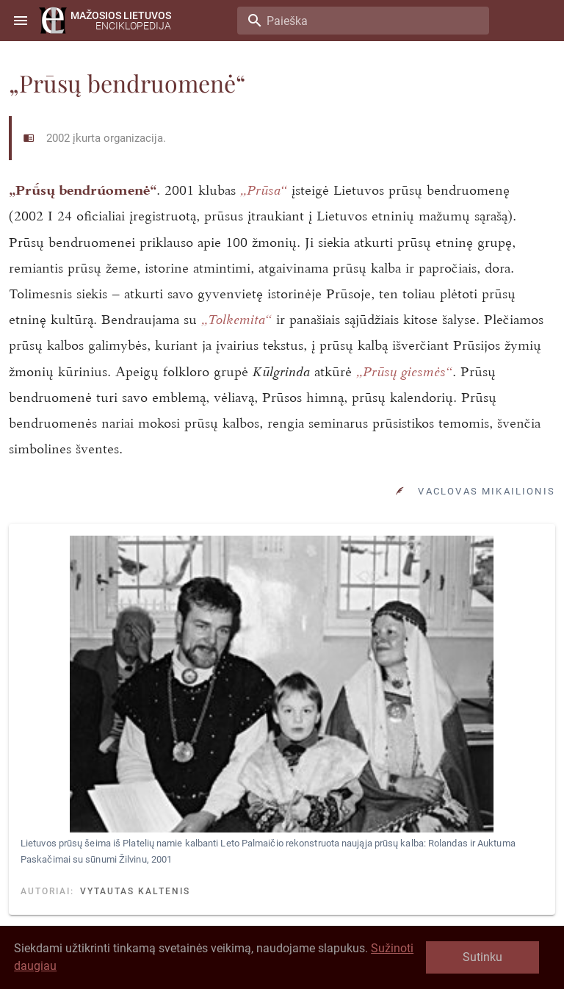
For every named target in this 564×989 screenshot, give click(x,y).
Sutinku (482, 957)
